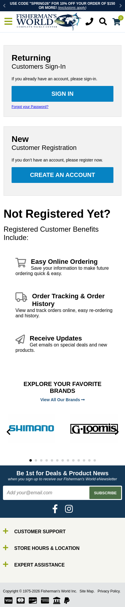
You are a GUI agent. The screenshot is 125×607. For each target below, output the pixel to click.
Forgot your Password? (30, 107)
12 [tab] (89, 460)
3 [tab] (41, 460)
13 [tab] (95, 460)
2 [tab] (36, 460)
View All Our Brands (62, 399)
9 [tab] (73, 460)
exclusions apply (72, 8)
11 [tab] (84, 460)
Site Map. (87, 591)
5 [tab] (52, 460)
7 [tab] (62, 460)
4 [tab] (46, 460)
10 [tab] (78, 460)
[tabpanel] (31, 428)
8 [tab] (68, 460)
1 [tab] (30, 460)
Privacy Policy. (109, 591)
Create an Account (62, 175)
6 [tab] (57, 460)
